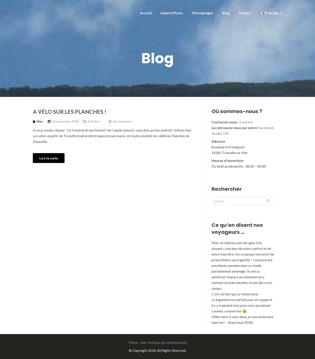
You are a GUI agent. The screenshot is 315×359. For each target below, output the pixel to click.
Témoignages (202, 13)
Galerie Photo (171, 13)
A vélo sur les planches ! (69, 111)
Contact (245, 13)
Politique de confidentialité (167, 343)
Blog (225, 13)
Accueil (146, 13)
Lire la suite (48, 158)
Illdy (143, 343)
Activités (93, 121)
